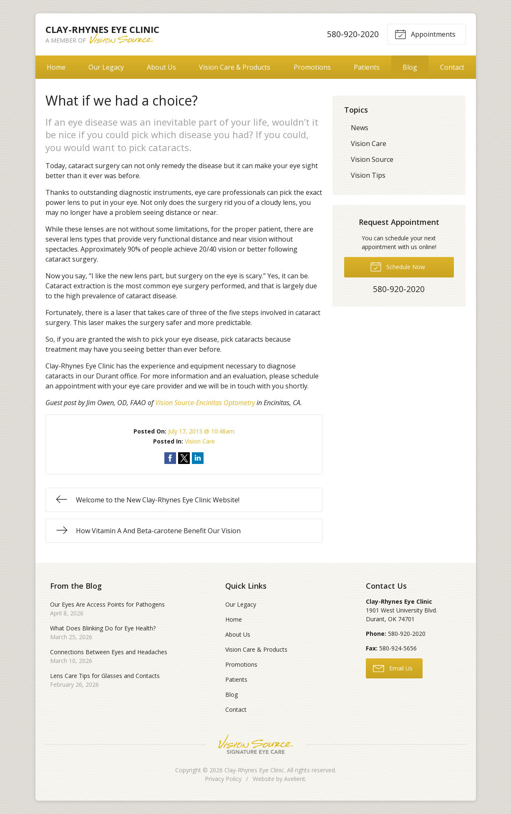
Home (56, 67)
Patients (367, 67)
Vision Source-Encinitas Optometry (205, 402)
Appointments (425, 34)
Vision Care (200, 441)
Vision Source (372, 159)
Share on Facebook (170, 458)
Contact (452, 67)
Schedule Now (397, 266)
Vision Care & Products (234, 67)
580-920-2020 (353, 34)
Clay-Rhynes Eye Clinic (254, 770)
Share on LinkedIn (198, 458)
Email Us (393, 668)
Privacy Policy (223, 779)
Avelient (294, 779)
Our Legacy (106, 67)
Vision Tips (368, 175)
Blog (410, 67)
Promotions (312, 67)
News (359, 127)
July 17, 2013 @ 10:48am (201, 431)
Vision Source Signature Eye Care (255, 744)
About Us (161, 67)
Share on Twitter (184, 458)
